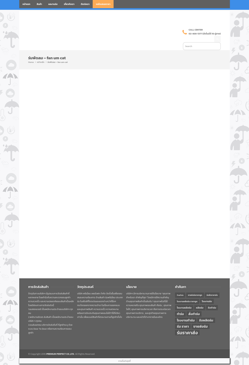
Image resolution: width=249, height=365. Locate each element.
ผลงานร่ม (52, 4)
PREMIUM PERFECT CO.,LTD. (60, 347)
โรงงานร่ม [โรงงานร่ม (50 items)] (207, 294)
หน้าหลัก (40, 55)
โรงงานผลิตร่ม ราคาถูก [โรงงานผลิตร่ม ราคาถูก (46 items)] (187, 294)
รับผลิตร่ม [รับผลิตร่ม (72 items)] (206, 313)
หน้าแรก (26, 4)
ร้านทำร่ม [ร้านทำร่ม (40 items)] (180, 288)
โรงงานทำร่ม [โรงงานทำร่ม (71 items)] (186, 313)
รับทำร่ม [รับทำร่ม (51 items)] (212, 301)
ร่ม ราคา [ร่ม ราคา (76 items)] (183, 319)
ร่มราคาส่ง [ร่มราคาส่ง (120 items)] (187, 325)
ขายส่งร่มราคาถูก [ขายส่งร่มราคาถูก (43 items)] (195, 288)
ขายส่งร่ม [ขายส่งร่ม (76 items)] (200, 319)
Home (31, 55)
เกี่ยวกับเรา (69, 4)
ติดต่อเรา (85, 4)
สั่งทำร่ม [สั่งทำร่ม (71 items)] (194, 306)
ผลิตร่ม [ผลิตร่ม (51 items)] (199, 301)
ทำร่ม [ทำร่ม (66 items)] (180, 307)
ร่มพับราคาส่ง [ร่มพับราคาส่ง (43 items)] (212, 288)
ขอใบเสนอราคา (103, 4)
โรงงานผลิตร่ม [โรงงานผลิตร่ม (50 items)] (184, 301)
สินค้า (39, 4)
